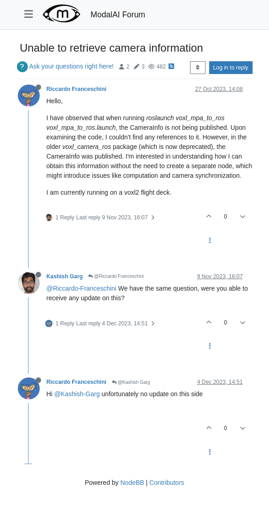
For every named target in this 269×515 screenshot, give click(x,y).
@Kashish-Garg (77, 394)
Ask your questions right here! (71, 66)
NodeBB (132, 482)
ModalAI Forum (117, 14)
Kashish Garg (65, 276)
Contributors (166, 482)
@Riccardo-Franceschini (81, 288)
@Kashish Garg (131, 382)
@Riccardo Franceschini (116, 276)
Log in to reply (230, 67)
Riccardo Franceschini (76, 89)
